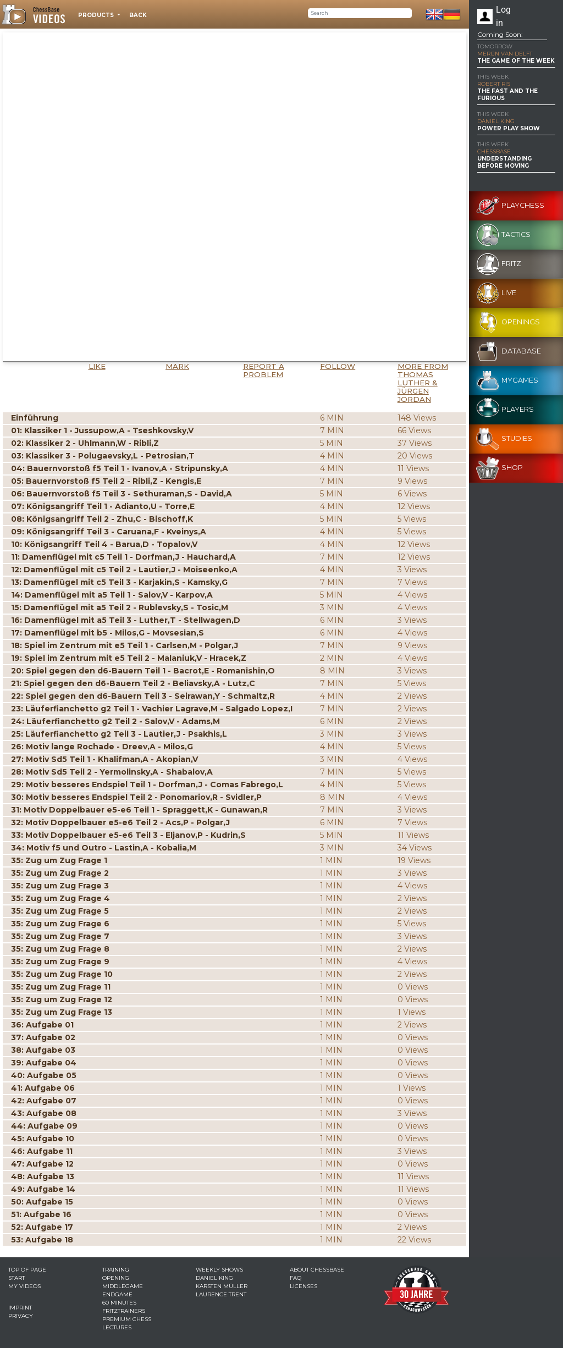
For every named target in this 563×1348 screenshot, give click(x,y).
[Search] (360, 13)
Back (138, 15)
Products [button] (96, 15)
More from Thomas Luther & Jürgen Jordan (423, 383)
